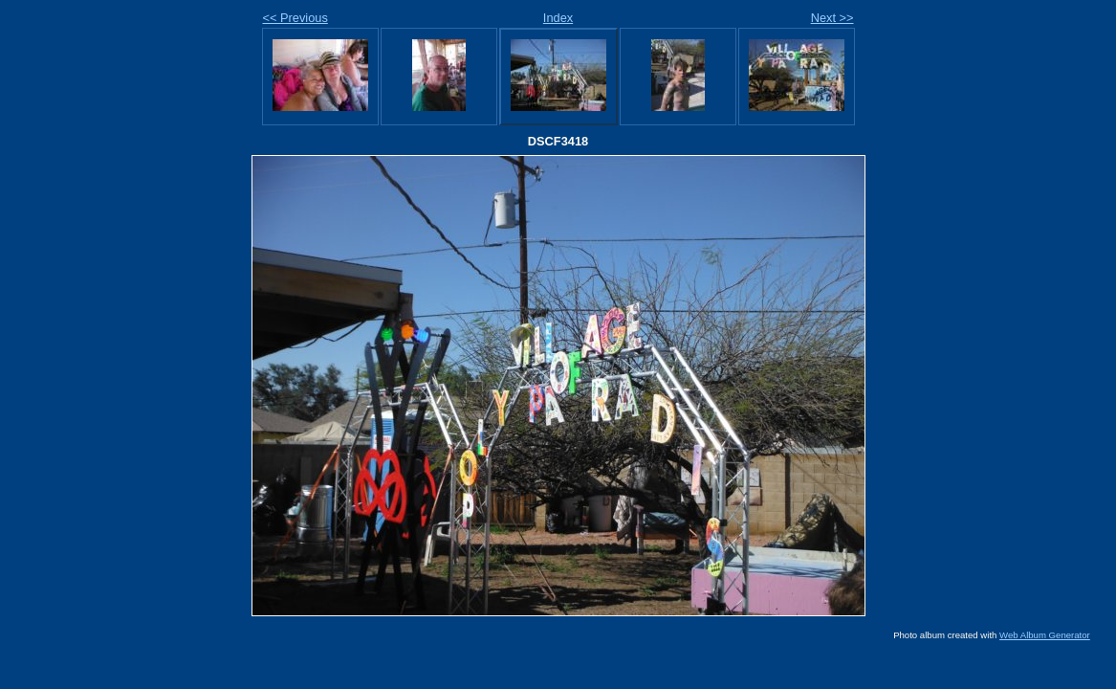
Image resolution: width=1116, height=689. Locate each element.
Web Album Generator (1044, 635)
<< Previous (295, 18)
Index (558, 18)
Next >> (832, 18)
